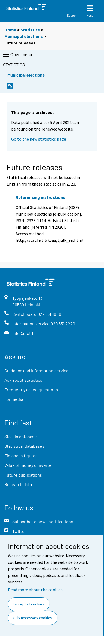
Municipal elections (23, 36)
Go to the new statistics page (38, 139)
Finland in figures (21, 455)
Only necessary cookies (32, 617)
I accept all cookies (28, 604)
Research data (18, 484)
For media (13, 399)
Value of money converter (28, 465)
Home (10, 29)
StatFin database (20, 436)
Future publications (23, 474)
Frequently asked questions (31, 389)
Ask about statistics (23, 380)
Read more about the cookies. (35, 589)
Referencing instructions (40, 197)
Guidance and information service (36, 370)
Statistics (30, 29)
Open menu (17, 55)
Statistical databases (24, 446)
